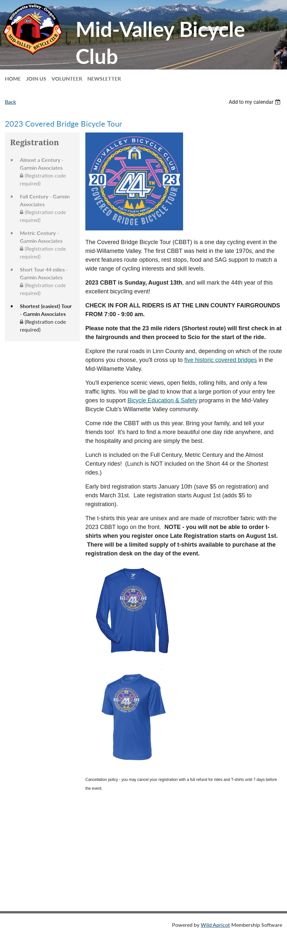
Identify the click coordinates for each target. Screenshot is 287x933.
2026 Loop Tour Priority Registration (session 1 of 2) (64, 822)
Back (10, 102)
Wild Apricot (215, 925)
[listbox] (255, 102)
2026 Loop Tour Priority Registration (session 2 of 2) (64, 848)
